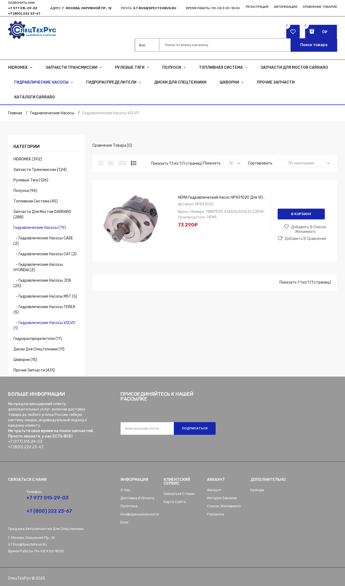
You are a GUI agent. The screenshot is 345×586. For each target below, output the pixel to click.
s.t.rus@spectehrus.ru (27, 544)
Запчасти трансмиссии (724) (40, 169)
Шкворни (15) (25, 359)
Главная (15, 113)
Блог (124, 522)
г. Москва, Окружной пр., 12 (87, 8)
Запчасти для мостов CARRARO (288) (42, 214)
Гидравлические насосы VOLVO (110, 113)
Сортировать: (260, 163)
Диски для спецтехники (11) (38, 349)
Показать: (212, 163)
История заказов (222, 498)
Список (133, 163)
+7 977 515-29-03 (22, 8)
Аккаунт (214, 490)
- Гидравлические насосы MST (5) (45, 296)
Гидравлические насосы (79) (39, 227)
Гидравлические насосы (52, 113)
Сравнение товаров (320, 7)
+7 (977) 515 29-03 (25, 441)
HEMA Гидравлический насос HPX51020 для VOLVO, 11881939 (233, 197)
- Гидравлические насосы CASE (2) (43, 241)
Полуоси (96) (25, 190)
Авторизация (285, 7)
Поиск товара (313, 45)
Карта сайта (175, 502)
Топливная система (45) (35, 201)
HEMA (212, 217)
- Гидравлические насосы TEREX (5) (44, 310)
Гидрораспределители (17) (37, 338)
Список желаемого (224, 506)
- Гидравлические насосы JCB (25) (42, 283)
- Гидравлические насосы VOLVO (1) (44, 325)
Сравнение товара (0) (112, 145)
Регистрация (257, 7)
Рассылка (215, 514)
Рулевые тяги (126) (30, 180)
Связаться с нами (179, 494)
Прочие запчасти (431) (34, 370)
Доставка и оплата (137, 498)
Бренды (257, 490)
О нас (125, 490)
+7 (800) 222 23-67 (24, 13)
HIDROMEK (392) (27, 159)
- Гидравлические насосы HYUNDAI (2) (38, 267)
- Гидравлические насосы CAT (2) (45, 254)
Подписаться (195, 428)
